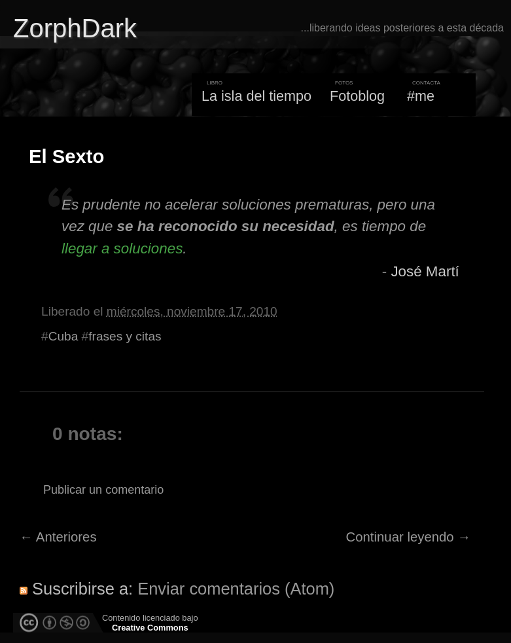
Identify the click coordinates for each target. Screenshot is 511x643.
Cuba (63, 336)
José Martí (425, 271)
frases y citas (124, 336)
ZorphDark (75, 28)
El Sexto (66, 156)
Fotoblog (357, 96)
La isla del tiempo (256, 96)
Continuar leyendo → (408, 537)
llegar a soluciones (122, 248)
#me (420, 96)
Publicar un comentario (103, 489)
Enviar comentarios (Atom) (235, 588)
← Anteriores (58, 537)
